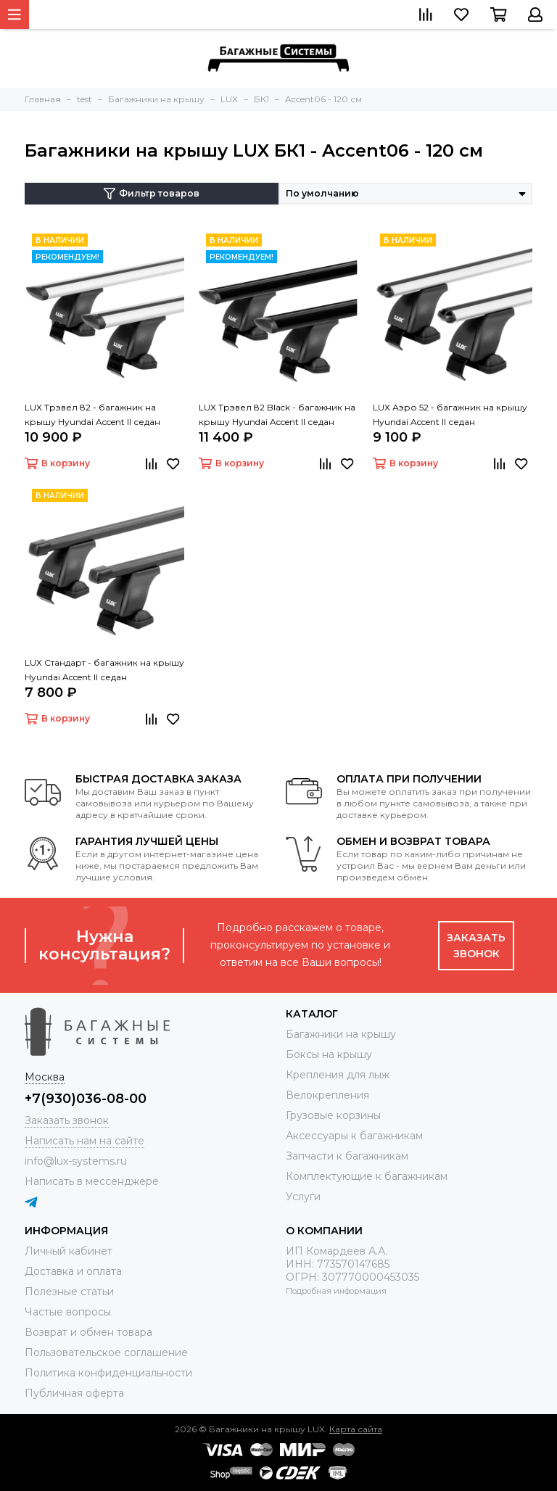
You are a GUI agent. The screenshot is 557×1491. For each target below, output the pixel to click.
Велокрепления (327, 1095)
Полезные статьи (69, 1291)
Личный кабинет (68, 1250)
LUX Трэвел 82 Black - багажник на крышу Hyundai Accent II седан (277, 414)
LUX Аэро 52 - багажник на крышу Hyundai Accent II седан (450, 414)
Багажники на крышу (341, 1034)
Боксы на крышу (329, 1054)
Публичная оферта (74, 1393)
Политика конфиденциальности (108, 1372)
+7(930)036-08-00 (86, 1099)
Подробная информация (336, 1291)
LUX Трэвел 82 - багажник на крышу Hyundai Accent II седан (92, 414)
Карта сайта (355, 1429)
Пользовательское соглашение (106, 1352)
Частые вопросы (68, 1311)
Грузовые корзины (333, 1115)
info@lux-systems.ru (76, 1161)
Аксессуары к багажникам (354, 1135)
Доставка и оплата (73, 1271)
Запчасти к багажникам (347, 1155)
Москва (45, 1076)
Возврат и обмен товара (88, 1332)
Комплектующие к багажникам (366, 1176)
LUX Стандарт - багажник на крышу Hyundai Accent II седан (104, 669)
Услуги (303, 1196)
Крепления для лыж (337, 1074)
